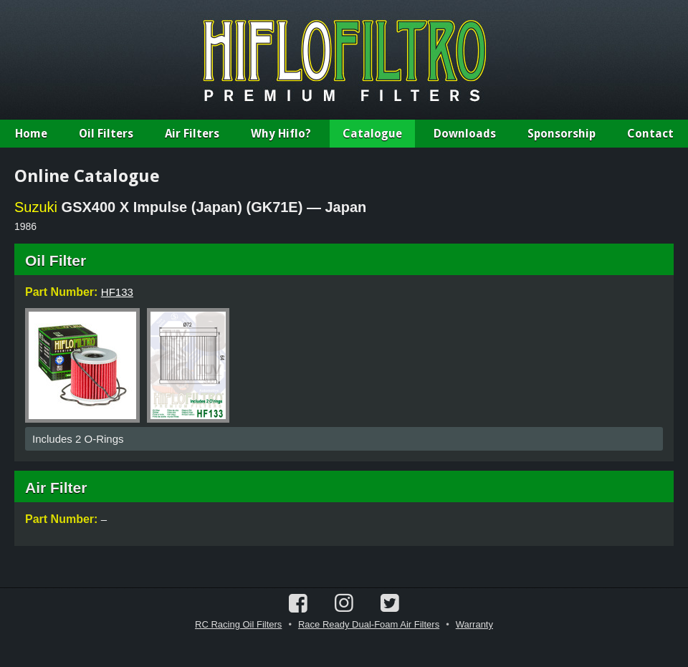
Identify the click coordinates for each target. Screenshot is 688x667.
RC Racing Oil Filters (238, 624)
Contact (650, 133)
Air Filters (192, 133)
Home (31, 133)
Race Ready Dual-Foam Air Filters (368, 624)
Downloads (465, 133)
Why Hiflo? (281, 133)
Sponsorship (561, 133)
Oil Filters (106, 133)
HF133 (117, 292)
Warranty (474, 624)
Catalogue (372, 133)
